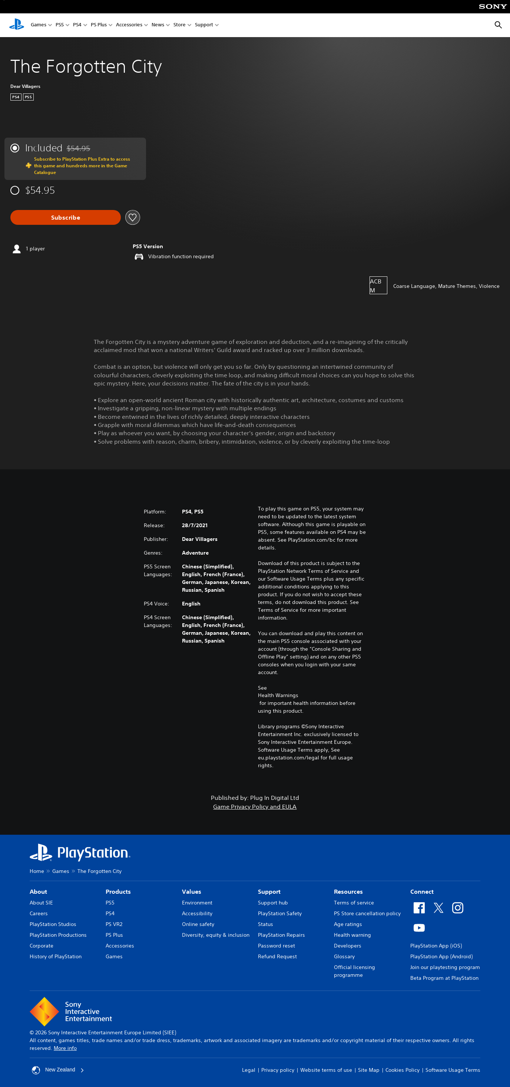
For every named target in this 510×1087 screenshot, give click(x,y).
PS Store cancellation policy (367, 913)
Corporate (41, 945)
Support (204, 25)
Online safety (198, 924)
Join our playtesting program (445, 967)
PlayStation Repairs (281, 935)
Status (265, 924)
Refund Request (277, 956)
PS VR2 (114, 924)
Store (179, 25)
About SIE (41, 902)
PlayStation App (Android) (441, 956)
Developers (347, 945)
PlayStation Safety (280, 913)
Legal (248, 1070)
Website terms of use (326, 1070)
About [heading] (38, 891)
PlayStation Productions (58, 935)
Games (38, 25)
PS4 (77, 25)
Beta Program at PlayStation (444, 978)
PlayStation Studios (53, 924)
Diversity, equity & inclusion (215, 935)
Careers (39, 913)
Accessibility (197, 913)
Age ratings (348, 924)
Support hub (273, 902)
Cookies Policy (402, 1070)
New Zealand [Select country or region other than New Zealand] (58, 1070)
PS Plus (99, 25)
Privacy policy (277, 1070)
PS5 (60, 25)
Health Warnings (278, 695)
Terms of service (354, 902)
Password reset (276, 945)
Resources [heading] (348, 891)
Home (37, 871)
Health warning (352, 935)
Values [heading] (191, 891)
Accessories (129, 25)
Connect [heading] (422, 891)
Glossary (344, 956)
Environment (197, 902)
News (158, 25)
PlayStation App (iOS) (436, 945)
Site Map (369, 1070)
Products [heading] (118, 891)
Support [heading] (269, 891)
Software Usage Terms (452, 1070)
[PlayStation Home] (16, 25)
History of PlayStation (56, 956)
